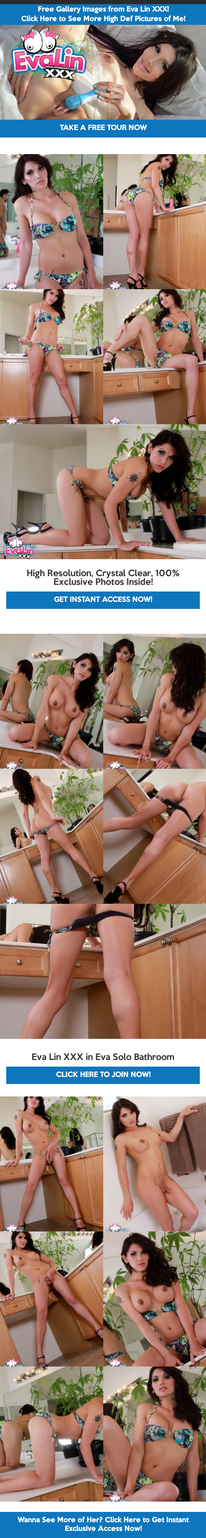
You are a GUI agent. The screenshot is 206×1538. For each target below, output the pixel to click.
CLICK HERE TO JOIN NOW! (103, 1075)
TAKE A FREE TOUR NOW (103, 128)
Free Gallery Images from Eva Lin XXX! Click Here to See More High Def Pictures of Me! (103, 14)
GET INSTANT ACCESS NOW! (103, 600)
